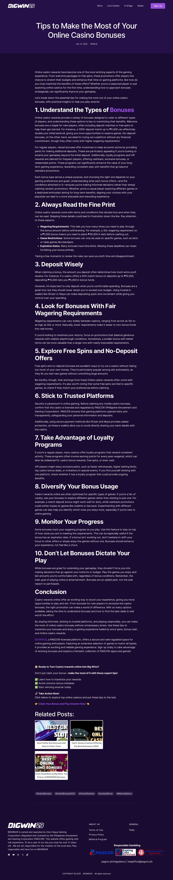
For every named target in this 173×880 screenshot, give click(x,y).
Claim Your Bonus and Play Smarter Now (62, 703)
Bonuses (122, 109)
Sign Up (158, 5)
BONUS (94, 44)
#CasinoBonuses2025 (65, 793)
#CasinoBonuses (43, 793)
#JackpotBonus (105, 793)
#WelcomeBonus (124, 793)
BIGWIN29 (41, 639)
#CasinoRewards (86, 793)
